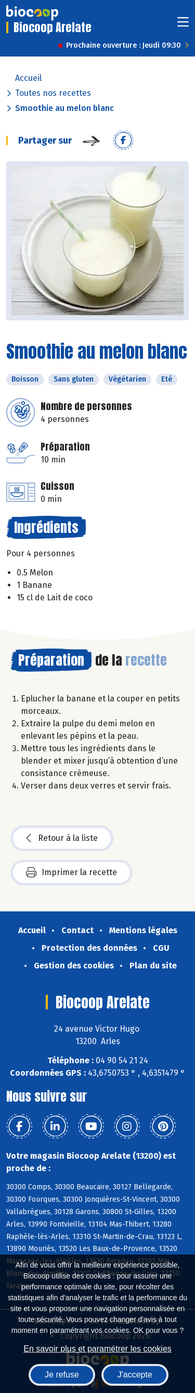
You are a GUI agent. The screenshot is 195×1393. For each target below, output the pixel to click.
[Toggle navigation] (183, 25)
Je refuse (62, 1374)
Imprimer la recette (71, 872)
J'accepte (135, 1374)
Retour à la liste (62, 838)
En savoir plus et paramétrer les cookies (97, 1348)
